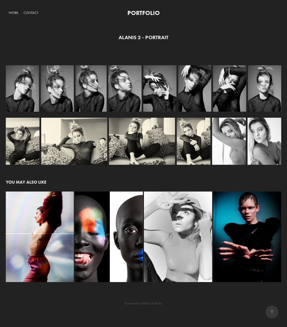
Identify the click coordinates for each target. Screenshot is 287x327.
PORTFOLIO (143, 12)
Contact (31, 13)
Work (13, 13)
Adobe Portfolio (152, 303)
